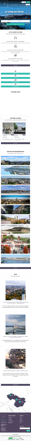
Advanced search (27, 23)
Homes (7, 4)
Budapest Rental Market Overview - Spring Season (15, 370)
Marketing (22, 439)
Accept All (10, 438)
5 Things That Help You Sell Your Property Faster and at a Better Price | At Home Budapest (15, 303)
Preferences (18, 439)
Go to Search (15, 143)
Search (15, 24)
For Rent (10, 419)
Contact (28, 4)
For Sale (10, 417)
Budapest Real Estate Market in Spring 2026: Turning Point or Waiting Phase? (15, 337)
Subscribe (28, 430)
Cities (21, 417)
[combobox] (4, 15)
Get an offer (15, 65)
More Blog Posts (15, 384)
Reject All (20, 438)
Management (16, 4)
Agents (21, 419)
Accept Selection (15, 438)
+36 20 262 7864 (3, 430)
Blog (20, 4)
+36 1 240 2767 (3, 429)
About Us (23, 4)
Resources (10, 422)
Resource (11, 4)
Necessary (9, 439)
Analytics (13, 439)
